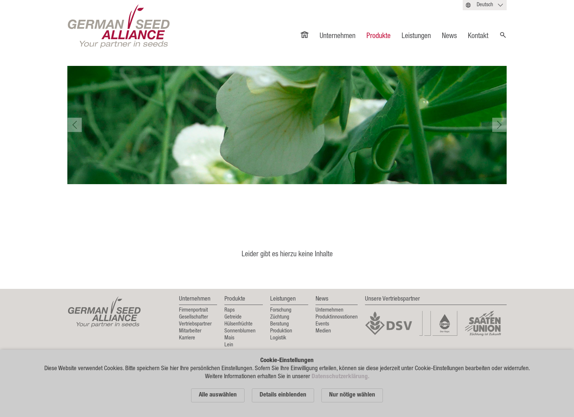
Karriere (187, 338)
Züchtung (279, 317)
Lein (228, 345)
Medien (323, 331)
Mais (229, 338)
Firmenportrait (193, 310)
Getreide (233, 317)
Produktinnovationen (337, 317)
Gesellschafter (193, 317)
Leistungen (416, 36)
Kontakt (478, 36)
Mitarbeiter (190, 331)
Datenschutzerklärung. (340, 377)
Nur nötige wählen (352, 395)
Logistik (278, 338)
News (449, 36)
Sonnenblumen (240, 331)
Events (322, 324)
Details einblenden (283, 395)
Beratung (279, 324)
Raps (229, 310)
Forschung (280, 310)
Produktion (281, 331)
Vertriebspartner (195, 324)
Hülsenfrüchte (238, 324)
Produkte (378, 36)
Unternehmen (337, 36)
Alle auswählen (218, 395)
